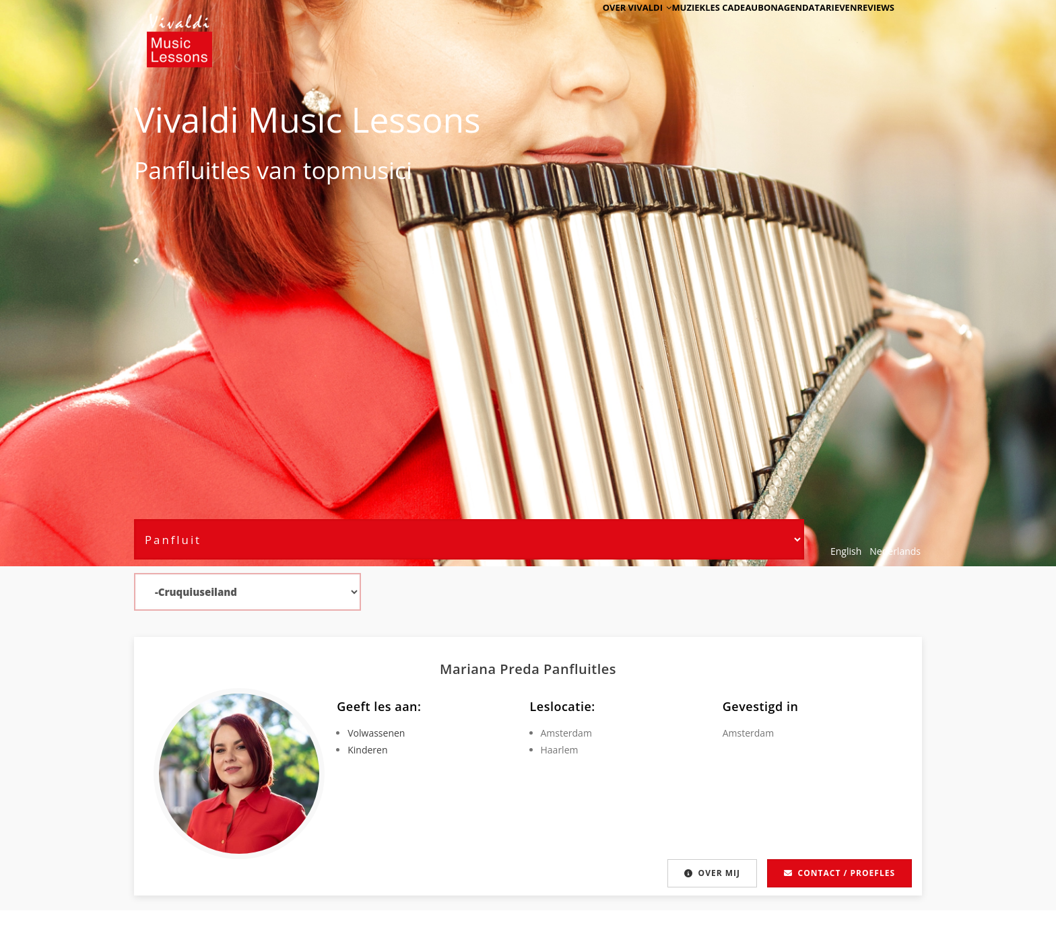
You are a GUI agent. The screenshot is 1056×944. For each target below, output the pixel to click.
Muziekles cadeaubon (685, 28)
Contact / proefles (839, 873)
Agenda (765, 28)
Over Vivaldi (589, 28)
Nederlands (895, 551)
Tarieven (817, 28)
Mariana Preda (491, 669)
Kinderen (367, 749)
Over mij (709, 873)
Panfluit (177, 170)
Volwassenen (376, 733)
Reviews (869, 28)
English (845, 551)
